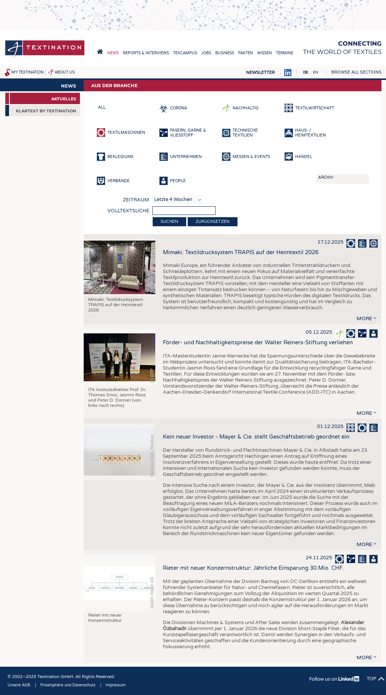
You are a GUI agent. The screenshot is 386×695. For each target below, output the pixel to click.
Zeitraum (136, 200)
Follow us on (334, 679)
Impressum (116, 685)
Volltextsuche (128, 211)
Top (371, 678)
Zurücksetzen (213, 221)
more (364, 319)
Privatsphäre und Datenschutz (67, 685)
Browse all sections (356, 72)
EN (315, 72)
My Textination (27, 72)
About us (65, 72)
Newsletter (260, 72)
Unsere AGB (19, 685)
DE (305, 72)
